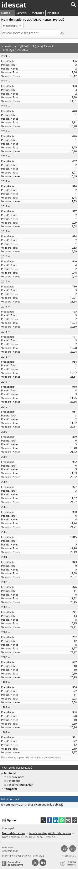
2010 (4, 407)
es (64, 848)
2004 (4, 557)
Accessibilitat (10, 851)
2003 (4, 582)
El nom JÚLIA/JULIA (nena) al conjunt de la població (32, 804)
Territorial (10, 773)
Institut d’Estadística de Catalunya (23, 856)
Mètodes (38, 13)
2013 (4, 331)
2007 (4, 482)
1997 (4, 732)
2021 (4, 131)
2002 (4, 607)
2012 (4, 356)
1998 (4, 707)
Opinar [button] (8, 820)
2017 (4, 231)
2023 (4, 81)
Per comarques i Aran (20, 785)
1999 (4, 682)
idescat (14, 5)
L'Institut (53, 13)
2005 (4, 532)
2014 (4, 306)
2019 (4, 181)
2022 (4, 106)
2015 (4, 281)
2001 (4, 632)
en (73, 848)
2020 (4, 156)
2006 (4, 507)
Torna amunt (71, 863)
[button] (74, 820)
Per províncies (15, 777)
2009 (4, 432)
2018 (4, 206)
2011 (4, 381)
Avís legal (7, 847)
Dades (5, 13)
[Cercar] (60, 4)
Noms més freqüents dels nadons (50, 833)
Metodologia (10, 25)
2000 (4, 657)
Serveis (21, 13)
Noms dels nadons (13, 833)
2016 (4, 256)
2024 (4, 56)
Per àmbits (13, 781)
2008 (4, 457)
